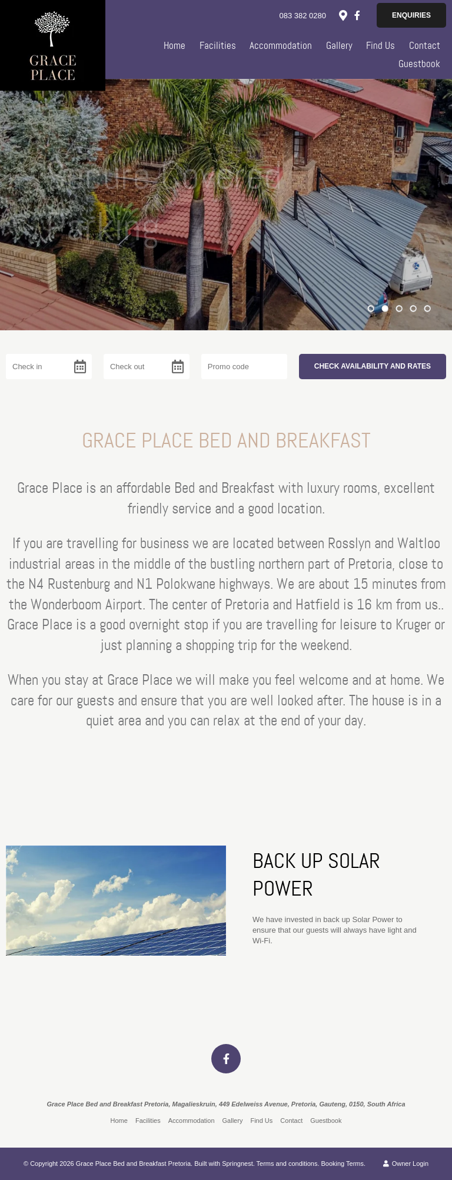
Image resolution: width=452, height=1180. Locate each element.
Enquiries (411, 15)
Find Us (380, 45)
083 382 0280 (302, 15)
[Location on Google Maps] (342, 14)
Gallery (339, 45)
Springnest (237, 1163)
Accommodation (281, 45)
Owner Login (405, 1163)
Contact (424, 45)
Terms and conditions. (288, 1163)
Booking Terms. (343, 1163)
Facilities (218, 45)
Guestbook (419, 63)
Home (174, 45)
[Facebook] (357, 15)
